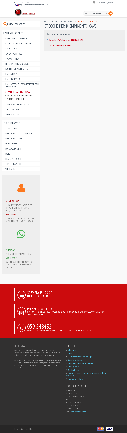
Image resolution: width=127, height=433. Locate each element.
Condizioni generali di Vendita (80, 363)
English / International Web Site (31, 4)
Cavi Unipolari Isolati (14, 53)
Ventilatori (10, 169)
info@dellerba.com (78, 411)
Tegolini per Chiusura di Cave (17, 104)
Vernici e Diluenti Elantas (15, 114)
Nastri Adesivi (11, 74)
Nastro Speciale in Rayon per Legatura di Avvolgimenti (22, 85)
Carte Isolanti (11, 48)
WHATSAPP (11, 250)
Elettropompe (11, 143)
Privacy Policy (73, 366)
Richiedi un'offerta (75, 379)
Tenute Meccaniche (13, 164)
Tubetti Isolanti (12, 109)
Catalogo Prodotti (51, 22)
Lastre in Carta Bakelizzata (16, 69)
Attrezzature (11, 128)
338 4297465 (11, 258)
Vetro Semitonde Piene (60, 45)
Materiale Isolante (67, 22)
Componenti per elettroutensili (18, 133)
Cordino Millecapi (12, 59)
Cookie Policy (73, 370)
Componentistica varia (14, 138)
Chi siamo (72, 350)
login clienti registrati (103, 3)
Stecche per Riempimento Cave (17, 91)
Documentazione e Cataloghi (80, 357)
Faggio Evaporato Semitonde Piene (66, 39)
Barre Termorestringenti (16, 38)
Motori (8, 154)
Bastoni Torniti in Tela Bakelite (18, 43)
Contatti (71, 353)
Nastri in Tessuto (12, 79)
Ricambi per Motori (13, 159)
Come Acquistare (75, 360)
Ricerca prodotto (14, 24)
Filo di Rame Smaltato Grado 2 (17, 64)
